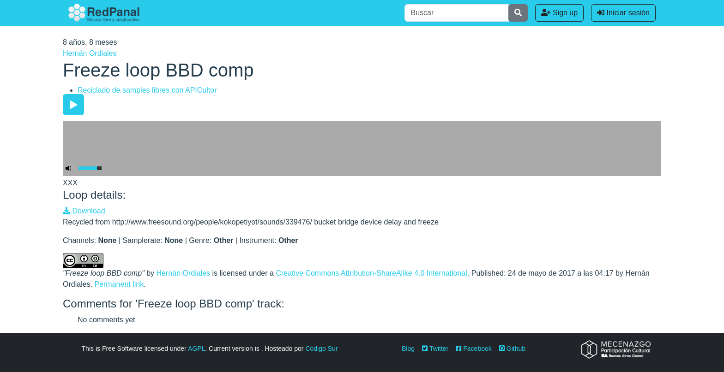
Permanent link (119, 284)
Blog (408, 348)
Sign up (559, 13)
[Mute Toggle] (68, 168)
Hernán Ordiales (90, 53)
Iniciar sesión (623, 13)
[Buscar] (456, 13)
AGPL (196, 348)
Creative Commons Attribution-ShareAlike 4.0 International (371, 273)
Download (84, 211)
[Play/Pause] (73, 104)
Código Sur (321, 348)
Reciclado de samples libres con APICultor (147, 90)
